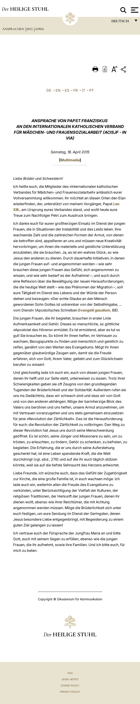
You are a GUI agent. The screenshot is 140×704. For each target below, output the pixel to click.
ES (67, 90)
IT (83, 90)
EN (58, 90)
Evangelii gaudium (94, 310)
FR (75, 90)
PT (91, 90)
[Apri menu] (134, 10)
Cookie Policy (70, 685)
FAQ (70, 673)
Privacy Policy (70, 691)
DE (48, 90)
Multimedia (70, 160)
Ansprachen (13, 29)
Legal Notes (70, 679)
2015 (29, 29)
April (39, 29)
